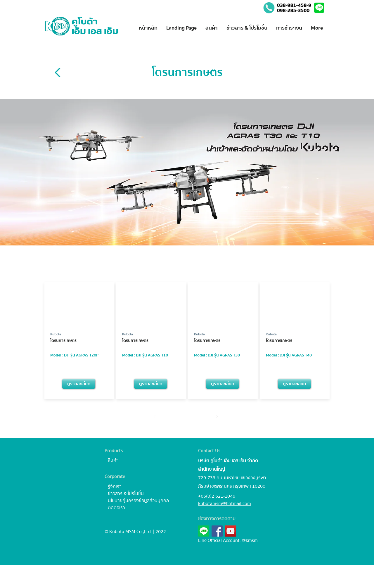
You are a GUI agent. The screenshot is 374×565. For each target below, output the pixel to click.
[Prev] (155, 416)
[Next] (217, 416)
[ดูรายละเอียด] (78, 384)
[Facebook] (217, 531)
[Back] (58, 72)
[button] (319, 7)
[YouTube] (230, 531)
